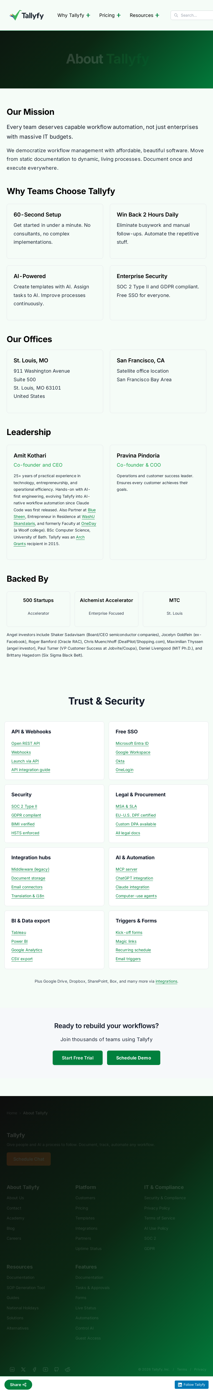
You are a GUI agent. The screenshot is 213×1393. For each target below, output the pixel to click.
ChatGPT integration (134, 878)
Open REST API (25, 743)
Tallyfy (16, 1127)
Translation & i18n (27, 895)
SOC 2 (150, 1231)
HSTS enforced (25, 832)
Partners (83, 1231)
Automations (86, 1310)
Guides (13, 1290)
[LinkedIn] (12, 1361)
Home (12, 1105)
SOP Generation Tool (26, 1280)
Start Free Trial (77, 1058)
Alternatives (18, 1320)
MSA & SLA (126, 806)
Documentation (20, 1270)
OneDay (88, 523)
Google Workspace (133, 752)
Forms (80, 1290)
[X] (23, 1361)
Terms (182, 1362)
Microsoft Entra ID (132, 743)
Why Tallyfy (73, 15)
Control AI (84, 1320)
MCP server (126, 869)
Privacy (200, 1362)
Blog (11, 1220)
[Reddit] (67, 1361)
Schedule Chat (28, 1152)
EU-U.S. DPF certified (136, 815)
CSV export (22, 958)
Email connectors (26, 886)
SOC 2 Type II (24, 806)
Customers (85, 1190)
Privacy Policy (157, 1200)
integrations (166, 981)
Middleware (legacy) (30, 869)
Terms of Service (159, 1210)
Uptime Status (88, 1241)
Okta (120, 761)
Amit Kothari (30, 455)
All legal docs (128, 832)
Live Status (85, 1300)
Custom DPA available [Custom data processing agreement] (136, 824)
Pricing (110, 15)
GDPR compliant (26, 815)
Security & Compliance (165, 1190)
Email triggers (128, 958)
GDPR (149, 1241)
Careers (14, 1231)
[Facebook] (34, 1361)
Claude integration (132, 886)
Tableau (18, 932)
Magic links (126, 941)
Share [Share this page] (18, 1384)
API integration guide (30, 769)
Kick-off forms (129, 932)
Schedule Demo (133, 1058)
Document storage (28, 878)
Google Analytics (26, 949)
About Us (15, 1190)
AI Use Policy (156, 1220)
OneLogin (124, 769)
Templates (85, 1210)
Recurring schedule (133, 949)
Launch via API (25, 761)
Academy (15, 1210)
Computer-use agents (136, 895)
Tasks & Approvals (92, 1280)
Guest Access (88, 1330)
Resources (145, 15)
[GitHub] (56, 1361)
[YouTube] (45, 1361)
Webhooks (21, 752)
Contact (14, 1200)
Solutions (15, 1310)
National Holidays (23, 1300)
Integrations (86, 1220)
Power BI (19, 941)
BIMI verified (23, 824)
